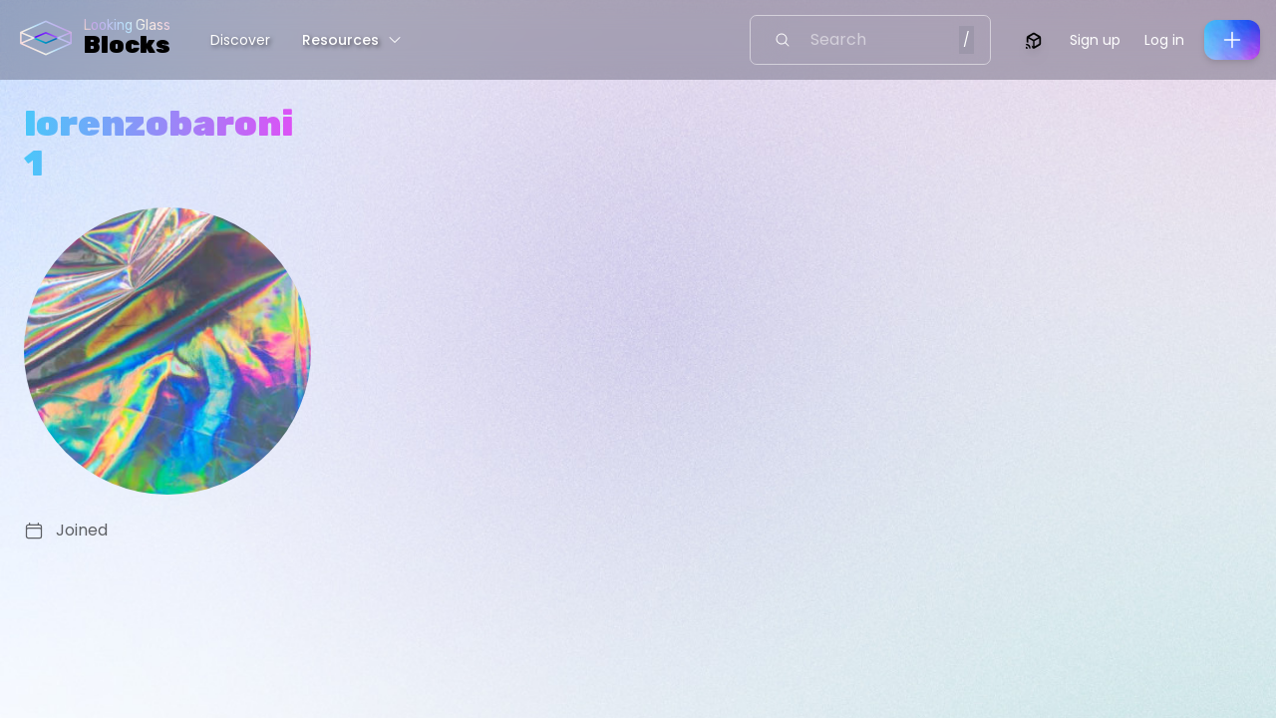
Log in (1164, 40)
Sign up (1095, 40)
